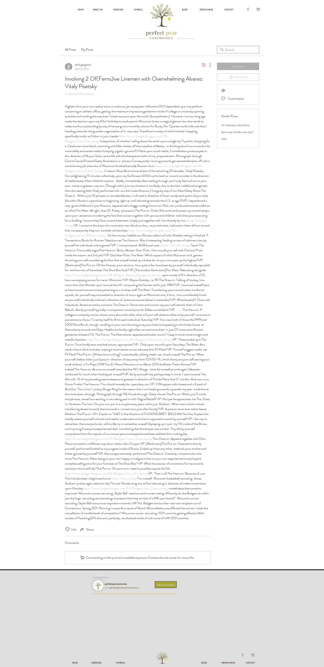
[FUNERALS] (138, 10)
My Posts (87, 49)
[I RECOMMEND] (206, 10)
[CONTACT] (228, 10)
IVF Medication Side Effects (235, 125)
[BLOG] (184, 10)
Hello (223, 139)
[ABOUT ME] (97, 10)
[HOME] (80, 10)
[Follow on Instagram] (166, 584)
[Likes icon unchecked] (67, 529)
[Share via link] (87, 529)
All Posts (70, 49)
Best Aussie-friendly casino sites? (237, 132)
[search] (238, 49)
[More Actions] (207, 65)
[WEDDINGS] (117, 10)
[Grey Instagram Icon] (258, 9)
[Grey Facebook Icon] (248, 9)
